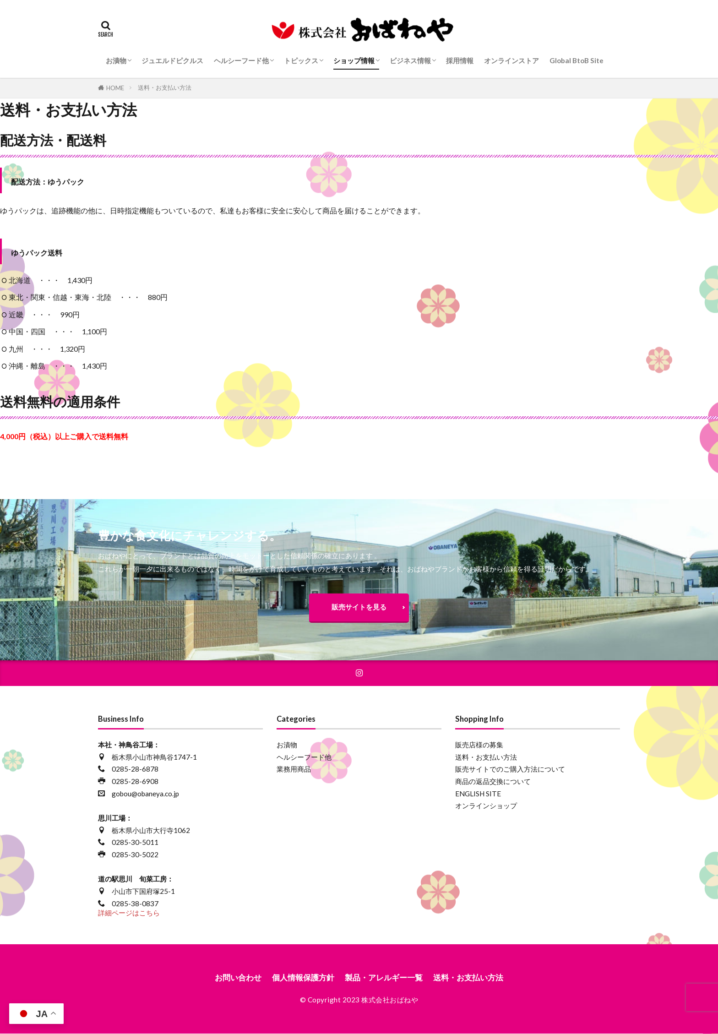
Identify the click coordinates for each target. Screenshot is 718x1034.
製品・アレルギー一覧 (385, 978)
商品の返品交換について (493, 782)
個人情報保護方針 (300, 978)
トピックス (301, 60)
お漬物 (116, 60)
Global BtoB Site (576, 60)
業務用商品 (294, 769)
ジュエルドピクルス (172, 60)
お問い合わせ (232, 978)
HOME (115, 88)
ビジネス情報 (410, 60)
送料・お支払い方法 (164, 87)
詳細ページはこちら (129, 913)
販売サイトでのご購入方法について (510, 769)
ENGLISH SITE (478, 794)
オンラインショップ (486, 806)
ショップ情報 (354, 60)
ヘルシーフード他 (241, 60)
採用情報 (459, 60)
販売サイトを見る (359, 607)
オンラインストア (511, 60)
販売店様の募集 (479, 745)
